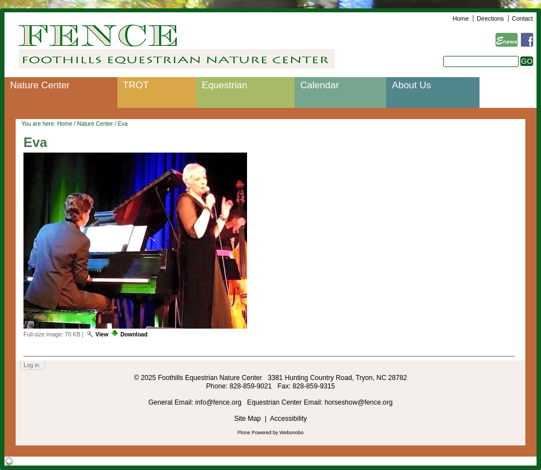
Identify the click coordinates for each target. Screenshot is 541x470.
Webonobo (291, 432)
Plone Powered (255, 432)
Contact (522, 18)
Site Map (247, 418)
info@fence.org (219, 402)
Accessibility (288, 418)
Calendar (319, 85)
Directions (490, 18)
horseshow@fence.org (359, 402)
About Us (411, 85)
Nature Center (40, 85)
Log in (31, 365)
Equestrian (224, 85)
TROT (136, 85)
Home (461, 18)
